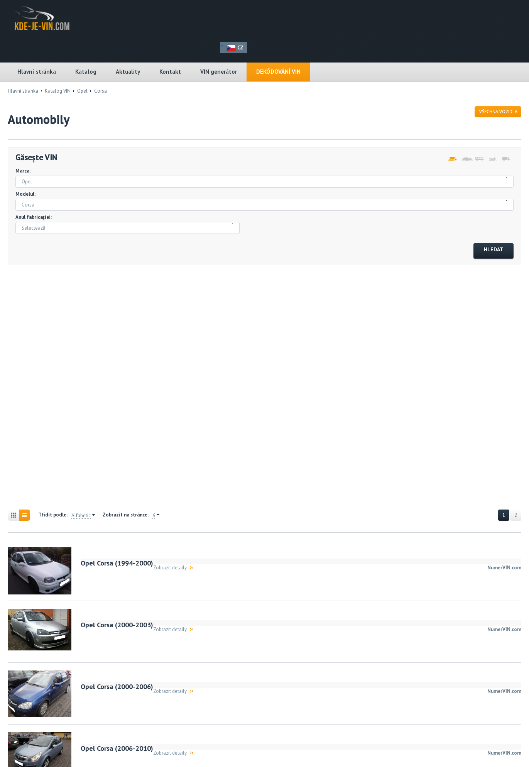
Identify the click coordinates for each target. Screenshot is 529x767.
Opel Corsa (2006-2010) (117, 748)
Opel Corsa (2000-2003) (117, 624)
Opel (82, 91)
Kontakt (170, 71)
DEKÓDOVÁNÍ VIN (278, 71)
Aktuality (128, 71)
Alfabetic (81, 516)
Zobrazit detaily (170, 567)
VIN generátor (218, 71)
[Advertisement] (50, 388)
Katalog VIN (58, 91)
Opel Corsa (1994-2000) (117, 563)
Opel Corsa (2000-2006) (117, 686)
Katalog (85, 71)
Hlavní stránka (36, 71)
